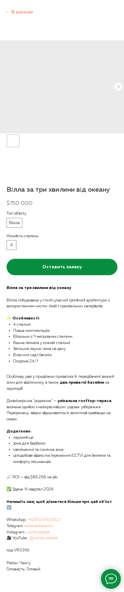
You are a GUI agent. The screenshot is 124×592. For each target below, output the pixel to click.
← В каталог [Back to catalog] (19, 11)
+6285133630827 (44, 520)
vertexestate (39, 532)
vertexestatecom (38, 526)
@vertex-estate (44, 538)
